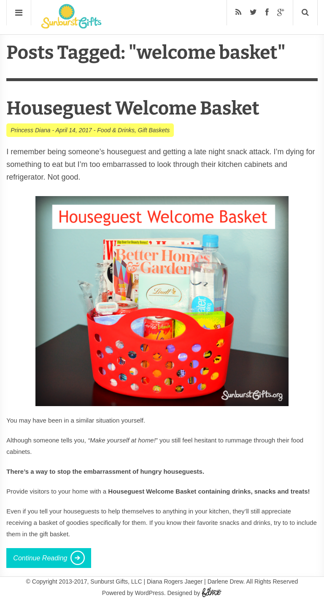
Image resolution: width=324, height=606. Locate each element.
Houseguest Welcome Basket (132, 108)
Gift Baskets (154, 130)
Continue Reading (40, 558)
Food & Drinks (116, 130)
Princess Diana (30, 130)
